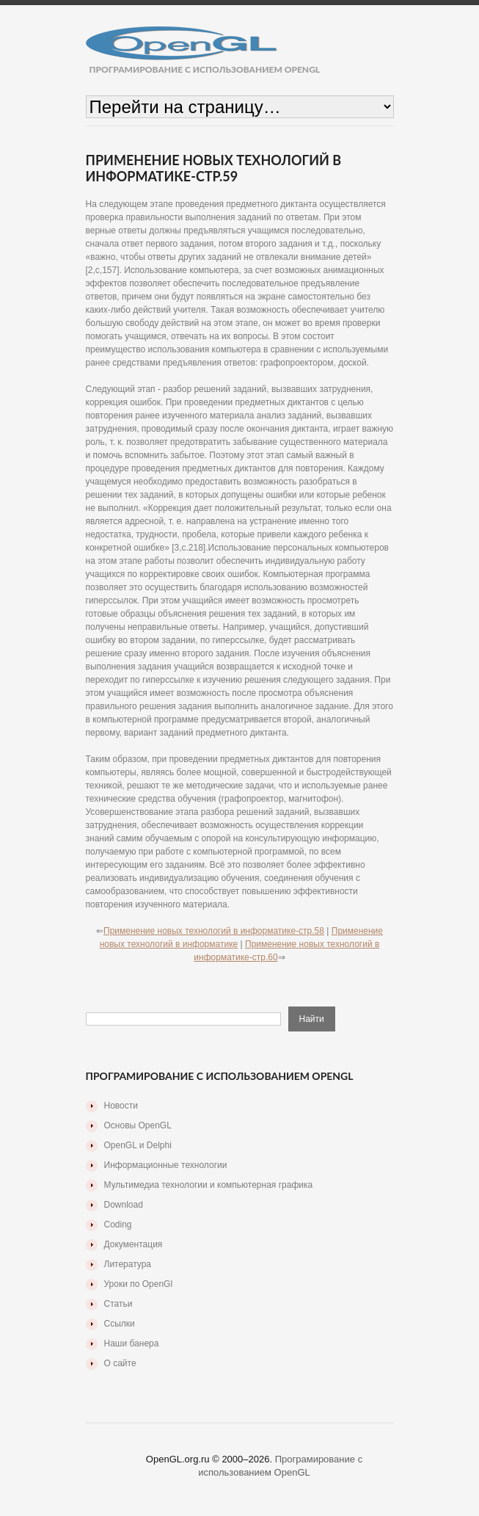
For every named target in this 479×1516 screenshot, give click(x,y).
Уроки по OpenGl (138, 1284)
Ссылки (119, 1324)
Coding (118, 1224)
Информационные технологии (165, 1165)
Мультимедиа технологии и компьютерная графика (208, 1185)
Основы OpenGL (138, 1125)
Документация (133, 1244)
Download (123, 1205)
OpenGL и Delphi (138, 1145)
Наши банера (131, 1343)
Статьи (118, 1304)
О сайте (120, 1363)
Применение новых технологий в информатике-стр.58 (213, 931)
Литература (128, 1264)
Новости (121, 1105)
